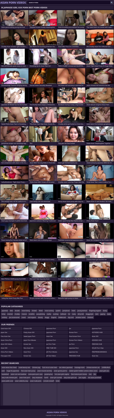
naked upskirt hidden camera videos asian (83, 371)
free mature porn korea (79, 374)
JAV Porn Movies (51, 352)
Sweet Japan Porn (29, 336)
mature (24, 314)
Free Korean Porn (75, 336)
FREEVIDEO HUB (74, 356)
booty (105, 311)
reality (49, 314)
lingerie (53, 317)
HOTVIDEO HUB (97, 332)
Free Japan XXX (6, 356)
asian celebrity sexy (21, 381)
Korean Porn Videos (75, 340)
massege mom (80, 367)
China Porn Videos (7, 352)
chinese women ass (93, 367)
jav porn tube (50, 344)
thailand (90, 317)
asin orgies (82, 378)
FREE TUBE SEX (51, 348)
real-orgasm (32, 317)
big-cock (71, 317)
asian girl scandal (56, 378)
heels (73, 311)
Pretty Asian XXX (29, 332)
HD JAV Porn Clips (97, 348)
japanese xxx (73, 352)
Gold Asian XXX (6, 328)
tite (95, 374)
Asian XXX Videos (6, 344)
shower (34, 311)
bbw (11, 311)
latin (96, 314)
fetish (41, 311)
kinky (3, 314)
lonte (57, 381)
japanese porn (51, 340)
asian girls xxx (104, 371)
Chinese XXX (28, 328)
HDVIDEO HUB (97, 340)
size (90, 374)
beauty (40, 317)
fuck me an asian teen (49, 367)
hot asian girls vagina (62, 374)
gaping (102, 314)
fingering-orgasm (95, 311)
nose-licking (26, 311)
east (3, 371)
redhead (63, 314)
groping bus (49, 374)
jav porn (72, 344)
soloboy (4, 317)
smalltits (31, 314)
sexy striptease (37, 378)
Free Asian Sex (5, 336)
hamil (46, 378)
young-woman (82, 311)
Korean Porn (73, 332)
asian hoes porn (24, 378)
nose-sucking (49, 311)
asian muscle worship (44, 371)
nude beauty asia (24, 367)
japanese (5, 311)
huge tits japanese (13, 371)
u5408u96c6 (106, 367)
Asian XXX (4, 348)
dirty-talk (81, 314)
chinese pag (36, 367)
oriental (10, 314)
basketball (5, 374)
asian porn (27, 352)
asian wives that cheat (9, 367)
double (17, 311)
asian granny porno (60, 371)
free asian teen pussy (28, 371)
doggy (47, 317)
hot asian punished (94, 378)
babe (109, 314)
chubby (17, 314)
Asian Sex (49, 336)
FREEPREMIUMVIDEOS (99, 352)
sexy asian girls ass (70, 378)
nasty (74, 314)
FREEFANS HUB (97, 344)
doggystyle (89, 314)
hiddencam (62, 317)
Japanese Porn (51, 328)
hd (69, 314)
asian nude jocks (35, 381)
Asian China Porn (6, 340)
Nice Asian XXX (28, 348)
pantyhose (66, 311)
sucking (55, 314)
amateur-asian (80, 317)
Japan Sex (4, 332)
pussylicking (41, 314)
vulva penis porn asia (35, 374)
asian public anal (7, 381)
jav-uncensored (14, 317)
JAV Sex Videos (51, 356)
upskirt (58, 311)
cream (24, 317)
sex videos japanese (65, 367)
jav (70, 328)
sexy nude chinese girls (9, 378)
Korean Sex (27, 344)
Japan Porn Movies (30, 340)
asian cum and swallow (18, 374)
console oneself (48, 381)
